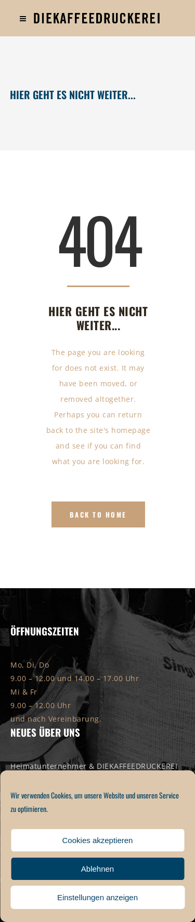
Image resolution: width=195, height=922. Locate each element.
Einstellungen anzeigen (97, 897)
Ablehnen (97, 868)
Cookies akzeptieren (97, 840)
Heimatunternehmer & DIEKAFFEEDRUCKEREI (93, 766)
